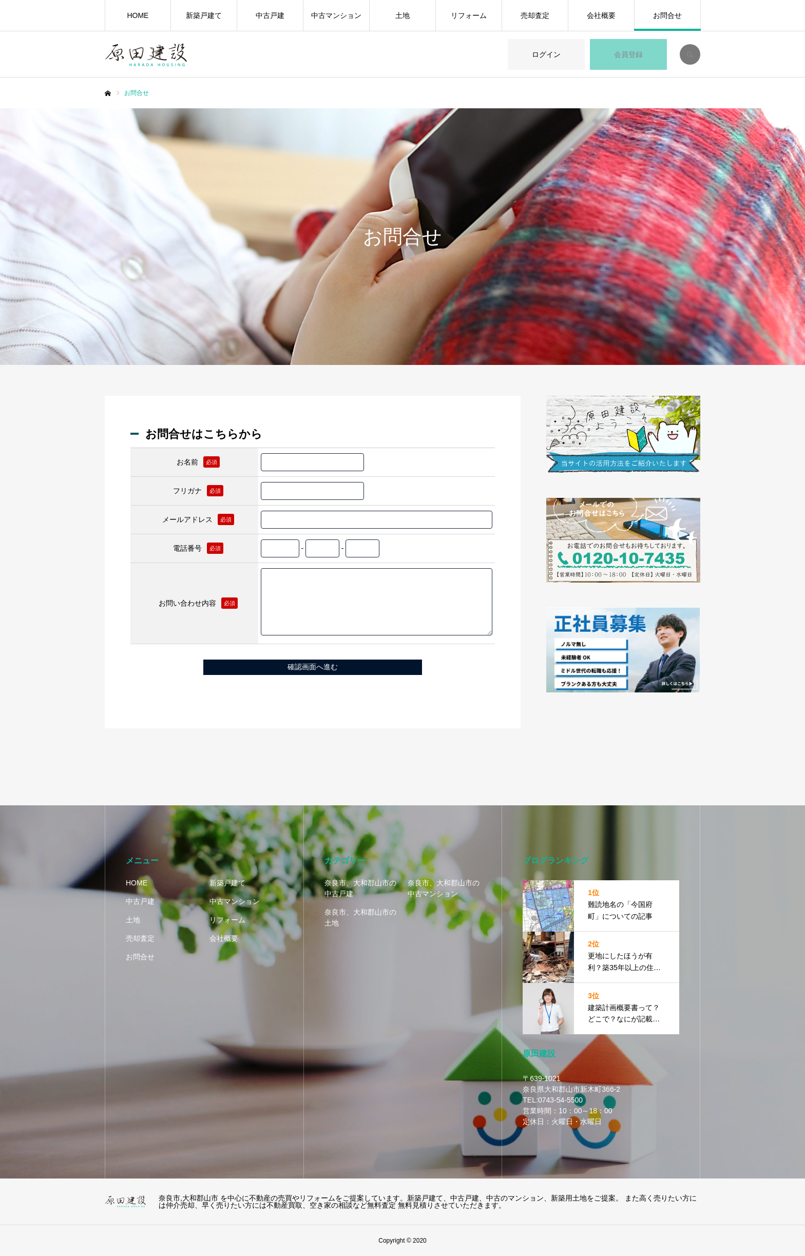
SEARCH (690, 54)
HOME (137, 15)
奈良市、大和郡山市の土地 (360, 917)
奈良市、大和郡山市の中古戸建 (360, 888)
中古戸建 (270, 15)
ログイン (546, 54)
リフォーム (469, 15)
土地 (402, 15)
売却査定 (535, 15)
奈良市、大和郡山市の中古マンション (444, 888)
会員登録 (628, 54)
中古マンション (336, 15)
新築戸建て (204, 15)
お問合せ (667, 15)
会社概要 (601, 15)
